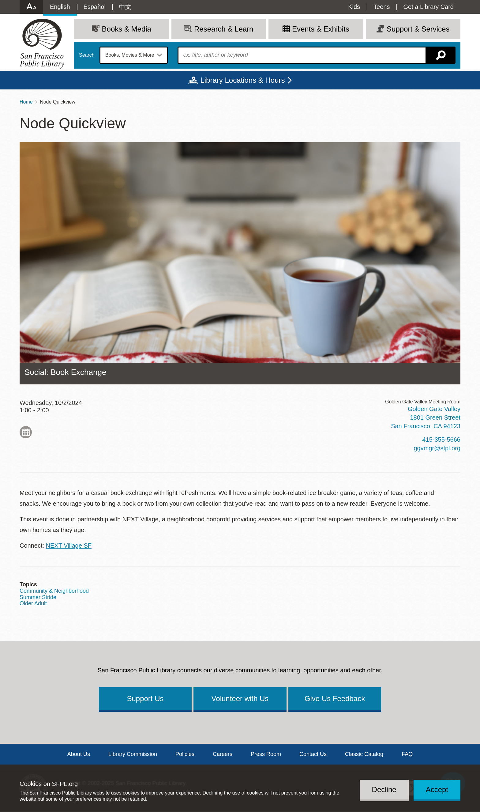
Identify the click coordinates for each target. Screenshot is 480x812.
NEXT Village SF (69, 545)
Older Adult (33, 603)
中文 (125, 6)
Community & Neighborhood (54, 591)
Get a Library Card (428, 6)
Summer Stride (38, 597)
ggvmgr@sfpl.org (437, 448)
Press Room (266, 754)
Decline (384, 789)
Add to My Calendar (26, 432)
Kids (354, 6)
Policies (184, 754)
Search (87, 55)
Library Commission (132, 754)
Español (95, 6)
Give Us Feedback (335, 698)
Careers (222, 754)
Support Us (145, 698)
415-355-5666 (441, 439)
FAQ (407, 754)
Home (26, 101)
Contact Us (313, 754)
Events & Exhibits (320, 29)
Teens (381, 6)
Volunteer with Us (240, 698)
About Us (78, 754)
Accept (437, 789)
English (60, 6)
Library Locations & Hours (242, 80)
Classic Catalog (364, 754)
